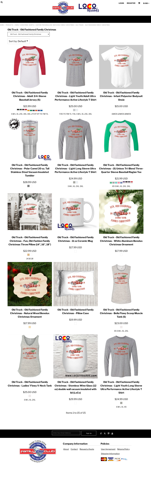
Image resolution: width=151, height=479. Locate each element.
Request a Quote (87, 449)
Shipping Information (110, 454)
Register (131, 3)
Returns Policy (123, 449)
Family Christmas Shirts (24, 25)
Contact (74, 449)
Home (2, 25)
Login (121, 3)
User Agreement (108, 449)
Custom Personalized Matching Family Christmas (55, 25)
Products (9, 25)
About (66, 449)
